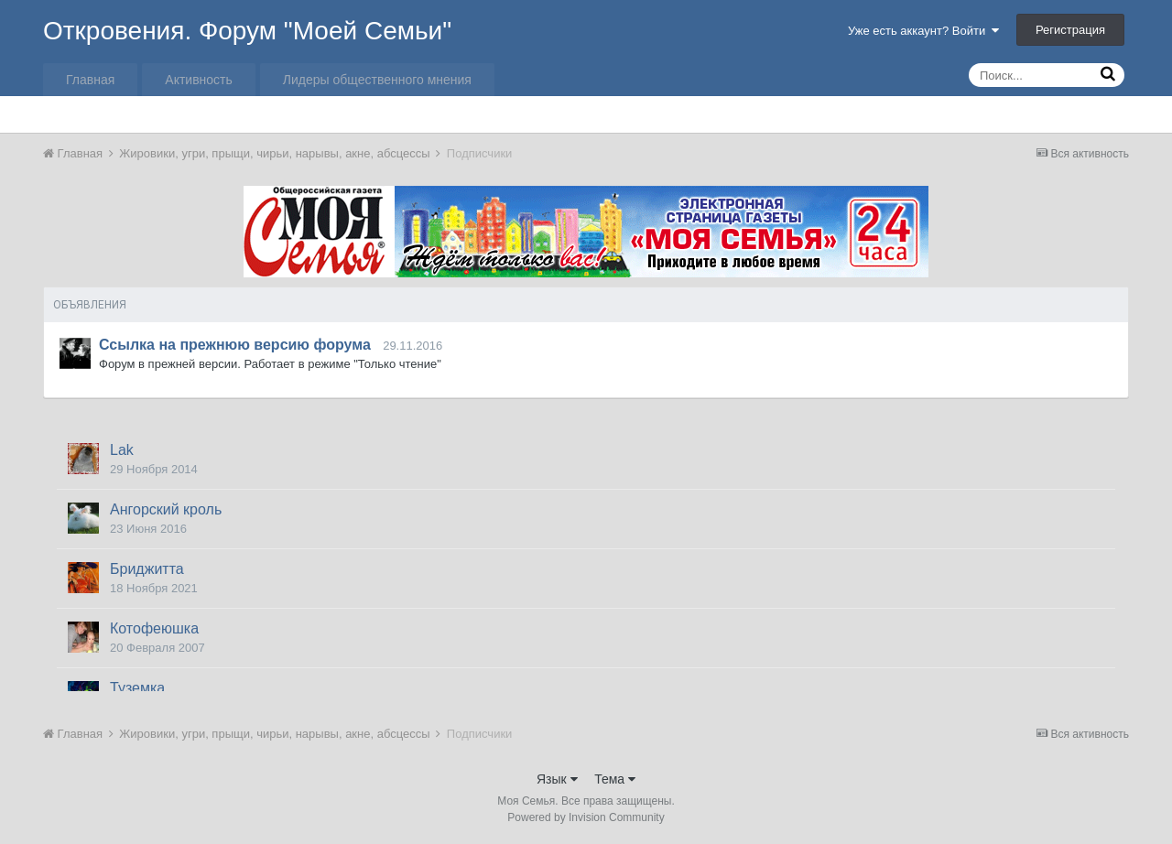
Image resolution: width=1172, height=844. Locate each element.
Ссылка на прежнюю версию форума (235, 344)
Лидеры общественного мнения (377, 79)
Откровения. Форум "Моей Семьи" (247, 30)
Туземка (137, 688)
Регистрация (1070, 30)
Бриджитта (147, 569)
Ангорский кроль (166, 509)
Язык (557, 779)
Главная (90, 79)
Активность (199, 79)
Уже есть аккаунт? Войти (924, 31)
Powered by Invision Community (585, 817)
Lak (122, 450)
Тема (614, 779)
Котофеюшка (154, 628)
